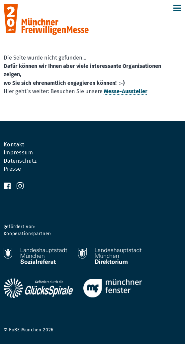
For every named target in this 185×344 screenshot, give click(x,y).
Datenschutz (20, 161)
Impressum (18, 152)
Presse (12, 169)
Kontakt (14, 144)
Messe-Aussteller (125, 91)
